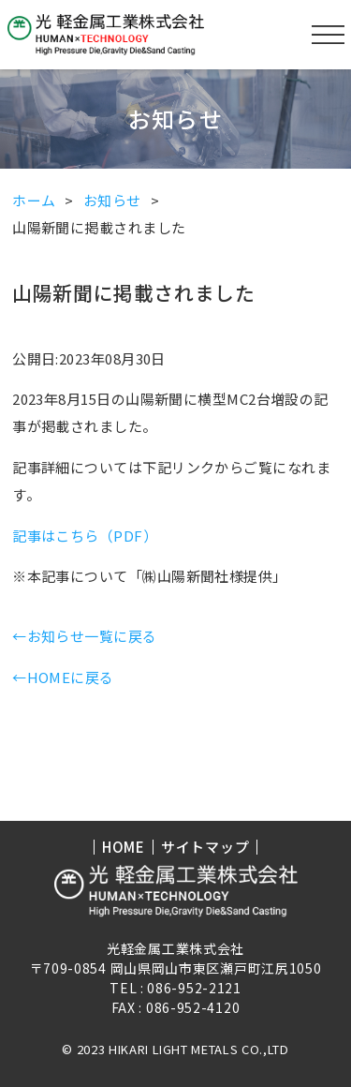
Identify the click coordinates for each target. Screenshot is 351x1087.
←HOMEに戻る (63, 677)
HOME (123, 847)
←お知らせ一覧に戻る (84, 636)
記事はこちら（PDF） (84, 535)
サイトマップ (205, 847)
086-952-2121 (194, 987)
